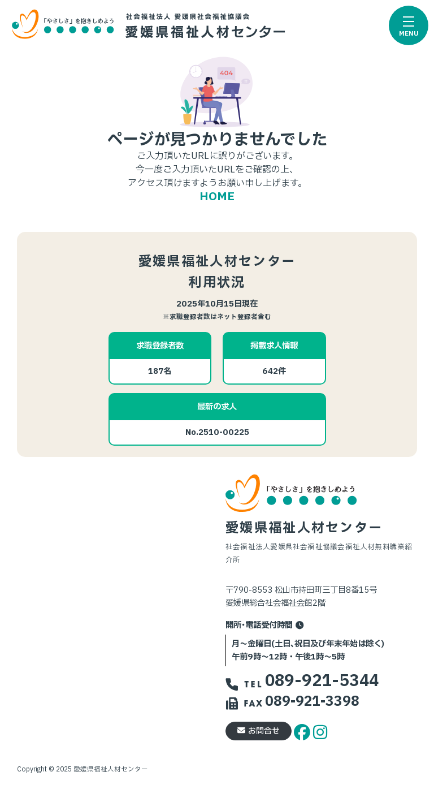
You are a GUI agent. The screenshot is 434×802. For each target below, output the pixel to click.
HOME (217, 196)
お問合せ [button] (258, 731)
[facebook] (303, 730)
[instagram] (320, 730)
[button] (408, 25)
